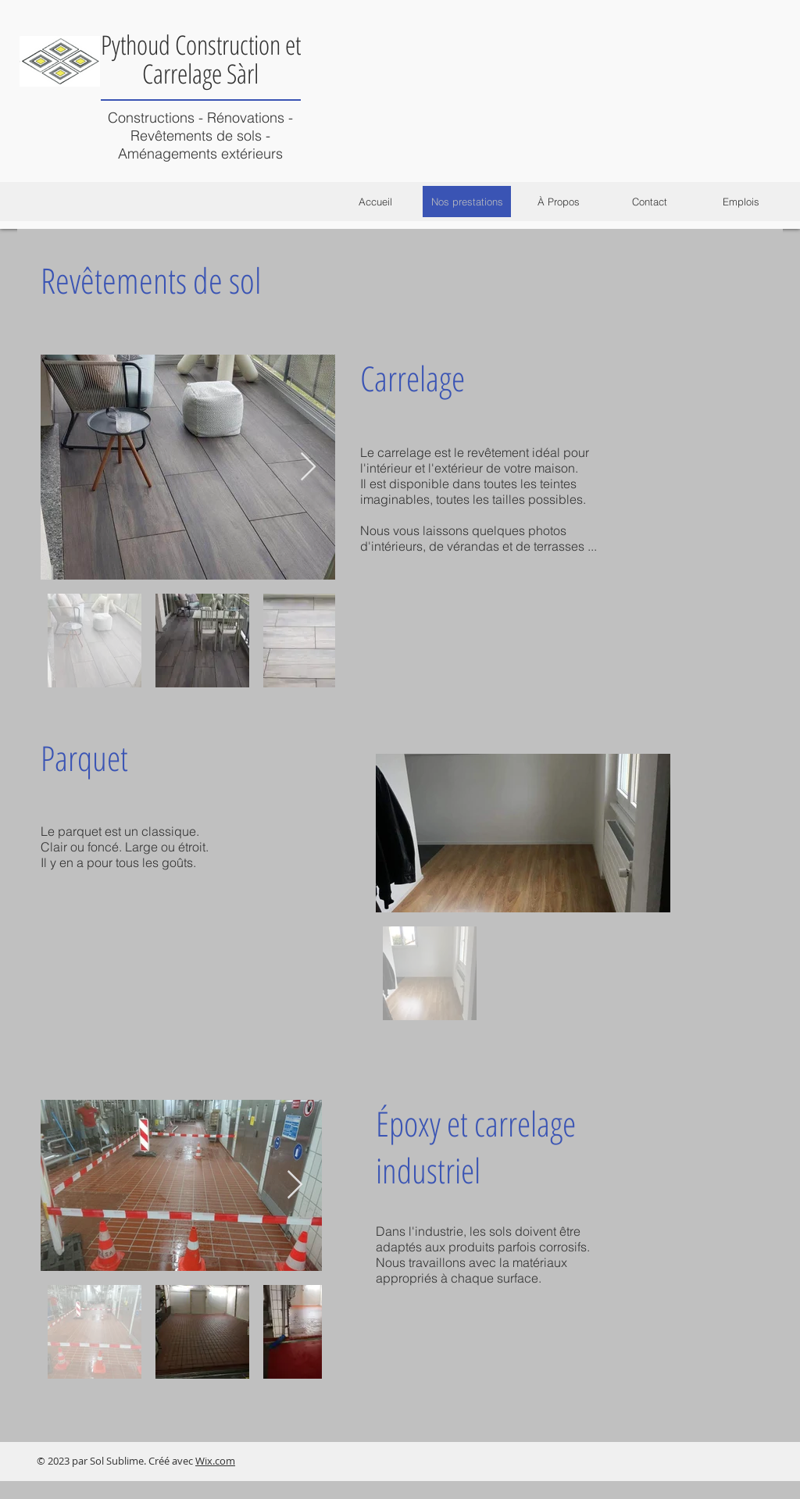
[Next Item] (308, 467)
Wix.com (215, 1461)
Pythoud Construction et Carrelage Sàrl (201, 59)
